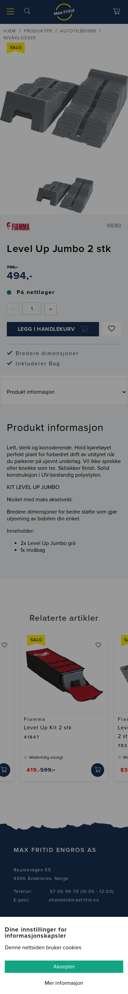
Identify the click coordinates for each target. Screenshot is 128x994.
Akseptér (64, 966)
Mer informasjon (64, 983)
